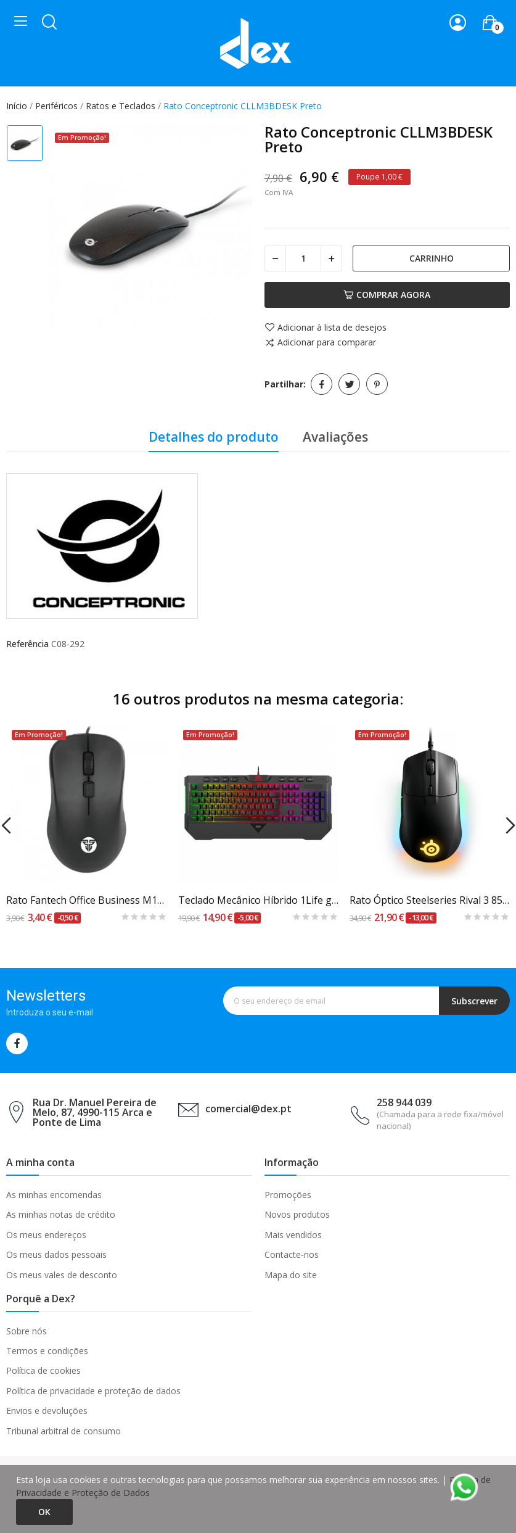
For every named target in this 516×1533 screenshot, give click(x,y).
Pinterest (377, 384)
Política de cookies (43, 1370)
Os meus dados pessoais (56, 1254)
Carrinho (431, 258)
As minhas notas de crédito (60, 1214)
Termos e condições (47, 1351)
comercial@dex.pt (248, 1108)
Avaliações (335, 436)
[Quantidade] (303, 258)
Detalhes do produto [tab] (214, 436)
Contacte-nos (291, 1254)
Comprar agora (386, 294)
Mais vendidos (293, 1235)
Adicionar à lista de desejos (325, 327)
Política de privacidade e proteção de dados (93, 1391)
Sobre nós (26, 1331)
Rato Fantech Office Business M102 (86, 900)
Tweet (349, 384)
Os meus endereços (46, 1235)
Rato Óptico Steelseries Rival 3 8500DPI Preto (430, 900)
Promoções (287, 1194)
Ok (44, 1512)
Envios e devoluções (47, 1410)
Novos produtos (297, 1214)
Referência (27, 644)
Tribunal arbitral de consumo (63, 1431)
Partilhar (321, 384)
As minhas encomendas (54, 1194)
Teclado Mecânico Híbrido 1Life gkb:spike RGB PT (258, 900)
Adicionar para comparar (320, 343)
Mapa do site (290, 1275)
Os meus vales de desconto (61, 1275)
